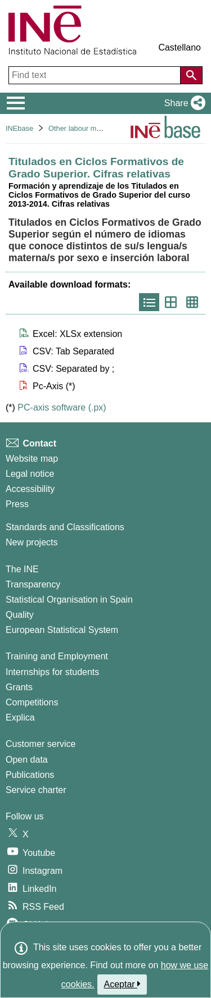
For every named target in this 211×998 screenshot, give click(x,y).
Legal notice (30, 474)
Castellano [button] (179, 47)
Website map (32, 458)
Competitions (32, 702)
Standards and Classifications (65, 527)
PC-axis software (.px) (61, 407)
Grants (19, 687)
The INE (22, 569)
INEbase (19, 128)
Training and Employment (57, 656)
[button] (182, 103)
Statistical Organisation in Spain (69, 599)
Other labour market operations (98, 128)
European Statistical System (62, 630)
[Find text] (95, 75)
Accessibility (30, 489)
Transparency (33, 584)
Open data (27, 759)
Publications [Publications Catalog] (30, 775)
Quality (20, 614)
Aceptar (122, 984)
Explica (20, 717)
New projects (31, 542)
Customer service (40, 744)
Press (17, 504)
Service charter (36, 790)
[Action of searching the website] (191, 75)
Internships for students (52, 672)
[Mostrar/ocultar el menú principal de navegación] (16, 103)
